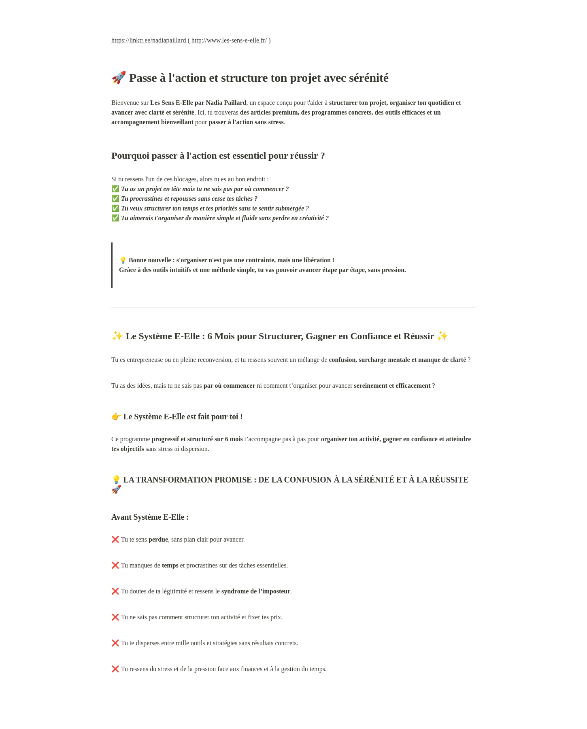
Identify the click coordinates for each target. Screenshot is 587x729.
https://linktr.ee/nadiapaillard (148, 40)
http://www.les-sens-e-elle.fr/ (229, 40)
